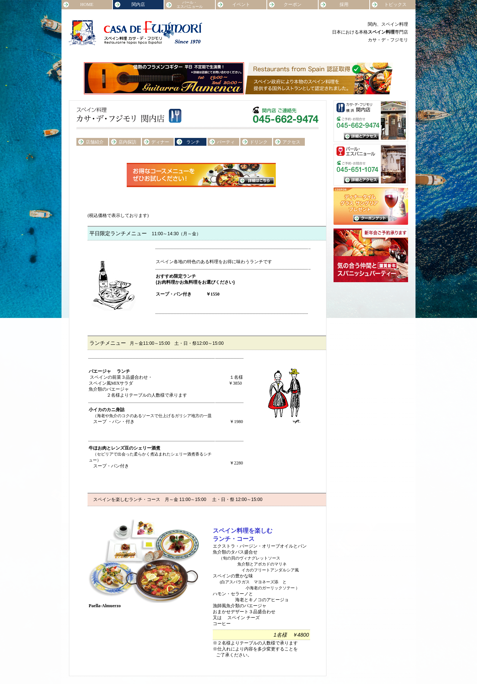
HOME (86, 4)
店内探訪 (127, 142)
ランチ (193, 142)
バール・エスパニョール (190, 4)
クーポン (292, 4)
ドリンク (259, 142)
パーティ (226, 142)
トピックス (395, 4)
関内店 (138, 4)
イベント (241, 4)
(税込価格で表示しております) (118, 215)
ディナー (160, 142)
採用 (343, 4)
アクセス (291, 142)
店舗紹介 (95, 142)
